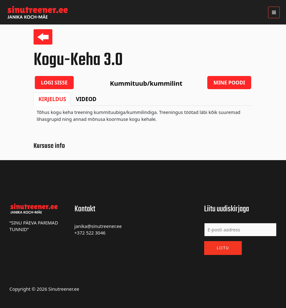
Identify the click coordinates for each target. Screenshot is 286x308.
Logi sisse (54, 82)
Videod (86, 99)
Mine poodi (229, 82)
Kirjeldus (52, 99)
